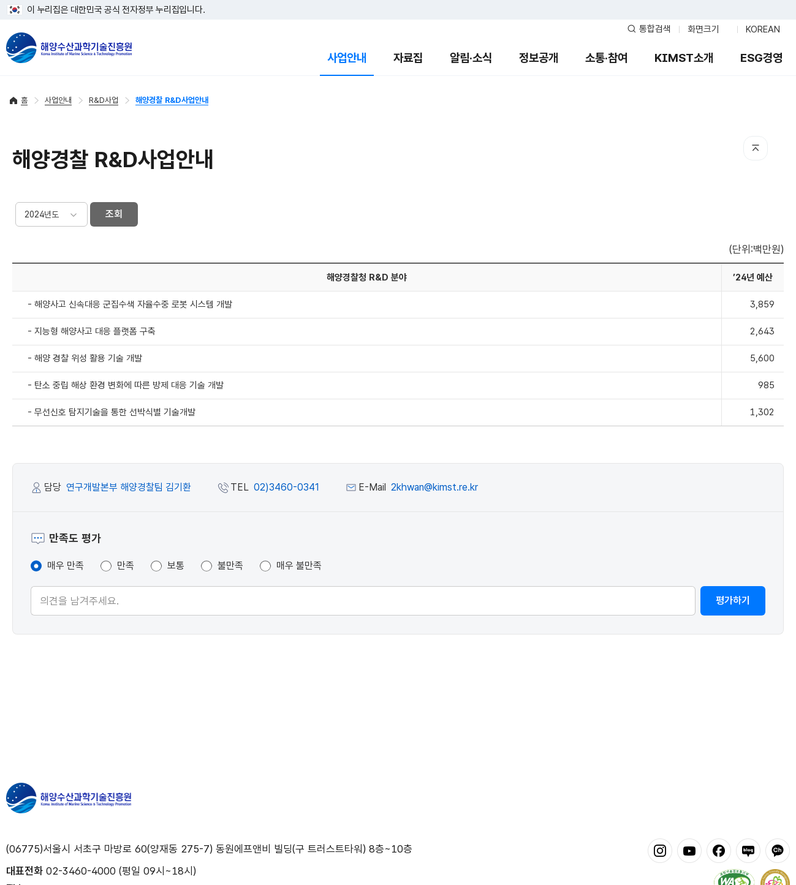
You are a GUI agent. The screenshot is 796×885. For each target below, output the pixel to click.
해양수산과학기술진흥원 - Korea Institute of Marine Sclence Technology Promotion (69, 47)
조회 (114, 214)
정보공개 (538, 58)
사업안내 (346, 58)
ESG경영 (761, 58)
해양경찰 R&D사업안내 (171, 100)
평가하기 (733, 600)
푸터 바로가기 (398, 0)
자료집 (408, 58)
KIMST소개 (683, 58)
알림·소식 (471, 58)
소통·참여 (606, 58)
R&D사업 (103, 100)
